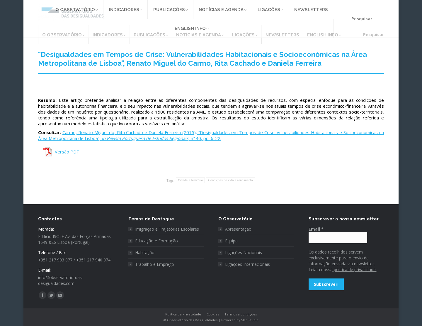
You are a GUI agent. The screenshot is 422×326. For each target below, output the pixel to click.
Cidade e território (190, 180)
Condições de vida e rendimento (230, 180)
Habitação (144, 252)
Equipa (231, 241)
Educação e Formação (156, 241)
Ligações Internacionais (247, 264)
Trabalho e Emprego (154, 264)
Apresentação (238, 229)
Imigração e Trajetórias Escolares (167, 229)
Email (316, 229)
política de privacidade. (355, 269)
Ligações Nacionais (243, 252)
